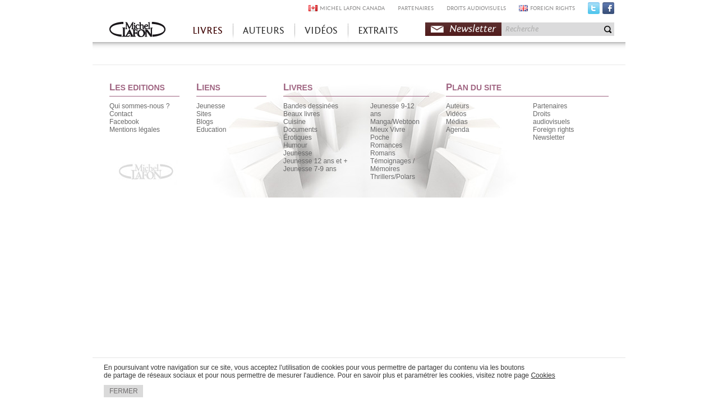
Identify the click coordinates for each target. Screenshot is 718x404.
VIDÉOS (321, 30)
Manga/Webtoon (395, 122)
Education (211, 130)
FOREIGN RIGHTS (552, 8)
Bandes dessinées (310, 106)
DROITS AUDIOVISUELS (476, 8)
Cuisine (294, 122)
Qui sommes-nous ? (139, 106)
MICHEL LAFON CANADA (352, 8)
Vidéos (456, 114)
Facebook (608, 10)
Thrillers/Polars (392, 177)
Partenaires (550, 106)
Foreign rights (553, 130)
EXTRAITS (378, 30)
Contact (120, 114)
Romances (386, 145)
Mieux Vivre (387, 130)
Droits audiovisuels (551, 118)
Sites (203, 114)
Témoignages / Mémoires (392, 165)
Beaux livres (301, 114)
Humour (295, 145)
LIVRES (207, 30)
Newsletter (472, 29)
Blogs (204, 122)
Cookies (543, 375)
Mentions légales (134, 130)
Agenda (457, 130)
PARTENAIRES (416, 8)
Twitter (594, 10)
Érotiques (297, 137)
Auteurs (457, 106)
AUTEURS (263, 30)
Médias (457, 122)
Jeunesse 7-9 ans (310, 169)
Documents (300, 130)
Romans (382, 153)
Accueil (137, 30)
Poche (379, 137)
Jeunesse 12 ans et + (315, 161)
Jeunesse (210, 106)
